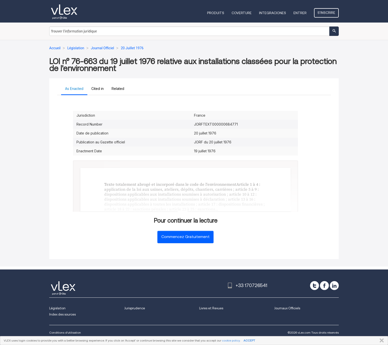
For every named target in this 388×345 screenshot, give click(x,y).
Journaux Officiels (287, 308)
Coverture (242, 13)
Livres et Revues (211, 308)
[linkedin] (334, 285)
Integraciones (272, 13)
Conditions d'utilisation (65, 332)
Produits (215, 13)
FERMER (380, 340)
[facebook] (324, 285)
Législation (57, 308)
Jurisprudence (134, 308)
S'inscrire (326, 13)
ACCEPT (249, 340)
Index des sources (62, 314)
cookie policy (231, 340)
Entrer (300, 13)
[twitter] (314, 285)
